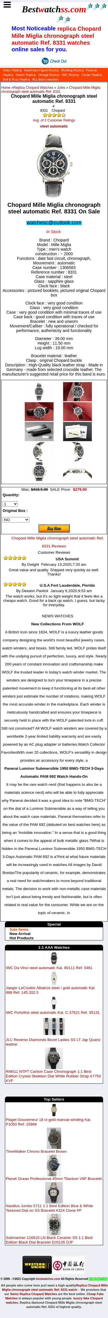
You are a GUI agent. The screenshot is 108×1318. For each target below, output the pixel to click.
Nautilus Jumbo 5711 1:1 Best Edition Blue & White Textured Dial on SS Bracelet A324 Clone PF (49, 1208)
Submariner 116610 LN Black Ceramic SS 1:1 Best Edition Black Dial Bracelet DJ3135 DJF (49, 1239)
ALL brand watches (45, 79)
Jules (61, 88)
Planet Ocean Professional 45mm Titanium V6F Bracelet (54, 1178)
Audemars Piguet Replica (41, 70)
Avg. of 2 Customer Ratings (54, 120)
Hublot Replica (25, 74)
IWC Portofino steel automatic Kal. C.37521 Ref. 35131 (53, 1012)
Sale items (19, 929)
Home (5, 88)
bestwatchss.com (48, 1278)
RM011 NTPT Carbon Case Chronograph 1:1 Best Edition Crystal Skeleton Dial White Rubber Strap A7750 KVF (53, 1076)
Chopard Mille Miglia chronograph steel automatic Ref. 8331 (50, 90)
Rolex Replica (12, 70)
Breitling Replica (72, 70)
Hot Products (22, 938)
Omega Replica (48, 74)
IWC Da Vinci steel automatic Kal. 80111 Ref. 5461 (49, 968)
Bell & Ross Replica (16, 79)
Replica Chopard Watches (33, 88)
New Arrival (20, 934)
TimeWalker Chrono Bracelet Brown (36, 1151)
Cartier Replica (92, 74)
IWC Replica (70, 74)
